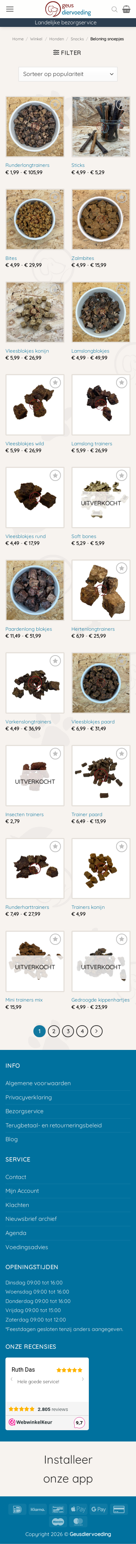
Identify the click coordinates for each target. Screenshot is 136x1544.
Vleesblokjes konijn (27, 351)
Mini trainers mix (24, 999)
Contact (15, 1176)
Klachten (17, 1204)
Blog (11, 1139)
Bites (11, 258)
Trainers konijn (88, 907)
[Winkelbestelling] (67, 74)
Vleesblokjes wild (24, 443)
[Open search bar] (115, 9)
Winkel (36, 38)
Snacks (77, 38)
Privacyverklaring (28, 1097)
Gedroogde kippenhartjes (100, 999)
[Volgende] (96, 1031)
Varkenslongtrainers (28, 721)
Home (18, 38)
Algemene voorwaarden (38, 1083)
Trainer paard (86, 814)
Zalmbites (82, 258)
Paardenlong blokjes (28, 629)
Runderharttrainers (27, 907)
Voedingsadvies (26, 1247)
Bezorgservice (24, 1111)
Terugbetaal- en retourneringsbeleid (53, 1125)
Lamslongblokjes (90, 351)
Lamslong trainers (91, 443)
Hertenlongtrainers (93, 629)
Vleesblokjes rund (25, 536)
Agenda (15, 1232)
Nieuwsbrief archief (31, 1218)
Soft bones (83, 536)
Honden (56, 38)
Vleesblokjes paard (93, 721)
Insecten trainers (24, 814)
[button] (9, 9)
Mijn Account (22, 1190)
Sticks (78, 165)
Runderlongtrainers (27, 165)
